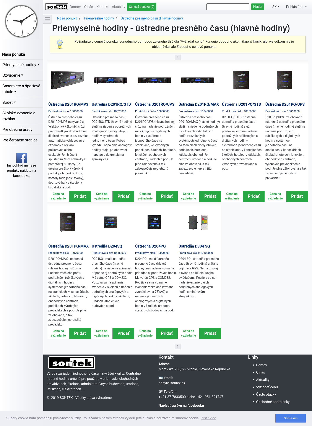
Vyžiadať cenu (267, 387)
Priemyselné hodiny (19, 64)
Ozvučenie (11, 75)
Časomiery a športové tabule (21, 89)
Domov (75, 7)
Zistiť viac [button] (208, 418)
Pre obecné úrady (17, 129)
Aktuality (118, 7)
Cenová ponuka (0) (141, 6)
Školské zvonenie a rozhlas (18, 116)
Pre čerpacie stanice (19, 140)
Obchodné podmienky (273, 402)
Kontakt (102, 7)
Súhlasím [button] (290, 418)
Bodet (7, 102)
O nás (88, 7)
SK (272, 7)
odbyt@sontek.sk (172, 383)
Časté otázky (266, 394)
